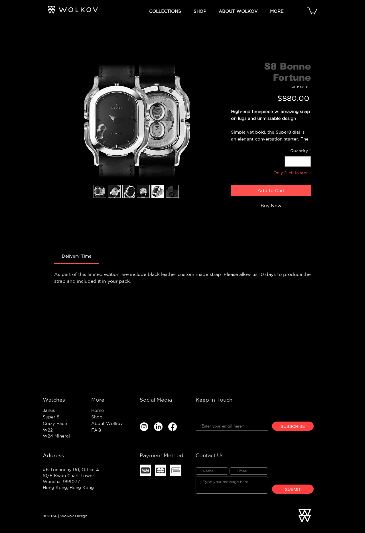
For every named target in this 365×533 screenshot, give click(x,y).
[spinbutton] (298, 161)
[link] (77, 256)
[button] (165, 10)
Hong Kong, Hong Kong (68, 487)
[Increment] (306, 161)
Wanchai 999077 (61, 481)
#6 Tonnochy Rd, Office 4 (71, 469)
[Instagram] (144, 426)
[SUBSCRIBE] (293, 426)
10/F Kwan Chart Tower (68, 475)
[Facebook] (172, 426)
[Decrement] (289, 161)
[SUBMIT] (293, 489)
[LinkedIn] (158, 426)
